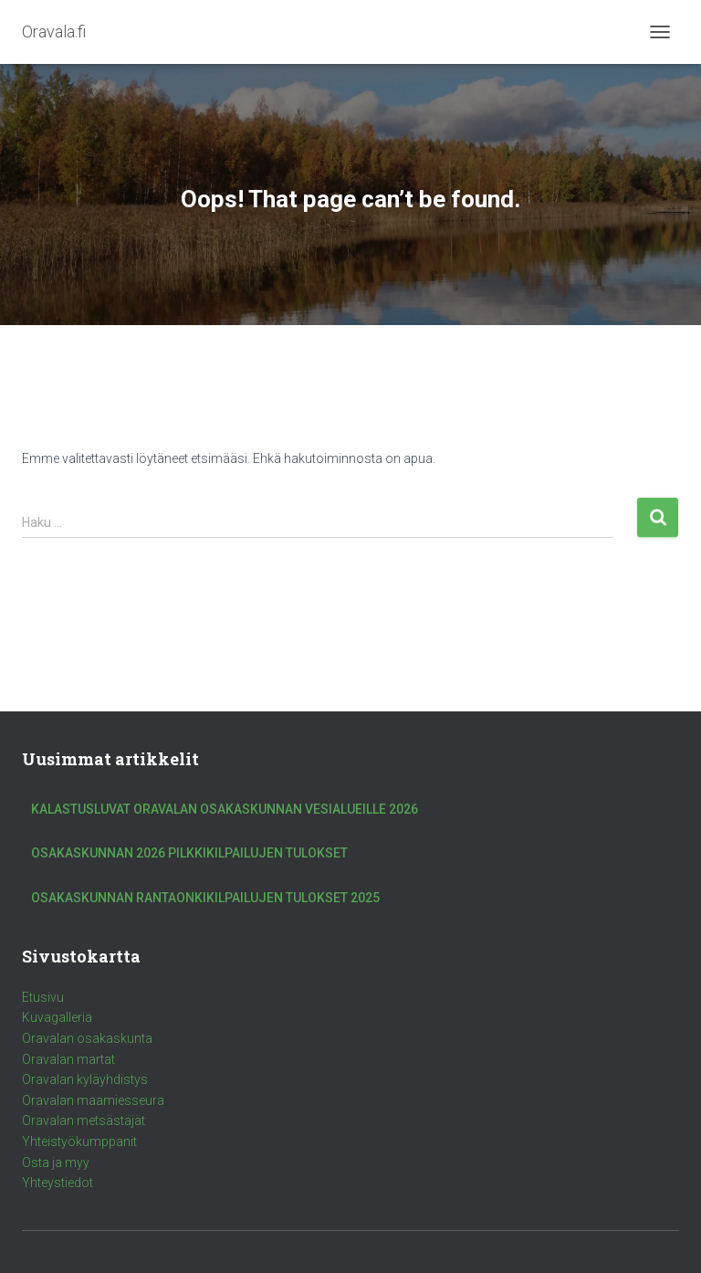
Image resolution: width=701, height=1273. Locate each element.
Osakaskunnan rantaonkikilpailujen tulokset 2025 (205, 897)
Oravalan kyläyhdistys (85, 1079)
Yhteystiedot (57, 1182)
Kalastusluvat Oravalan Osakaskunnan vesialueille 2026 (224, 809)
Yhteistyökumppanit (79, 1141)
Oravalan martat (68, 1059)
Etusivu (43, 997)
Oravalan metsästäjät (83, 1120)
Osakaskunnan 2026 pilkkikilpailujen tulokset (189, 853)
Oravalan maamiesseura (93, 1100)
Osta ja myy (55, 1162)
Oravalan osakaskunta (87, 1038)
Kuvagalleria (57, 1017)
